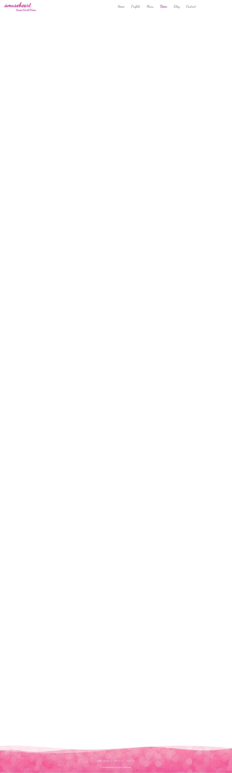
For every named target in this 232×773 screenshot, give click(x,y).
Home (121, 6)
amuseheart (18, 5)
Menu (150, 6)
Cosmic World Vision (26, 9)
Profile (135, 6)
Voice (163, 6)
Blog (177, 6)
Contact (191, 6)
